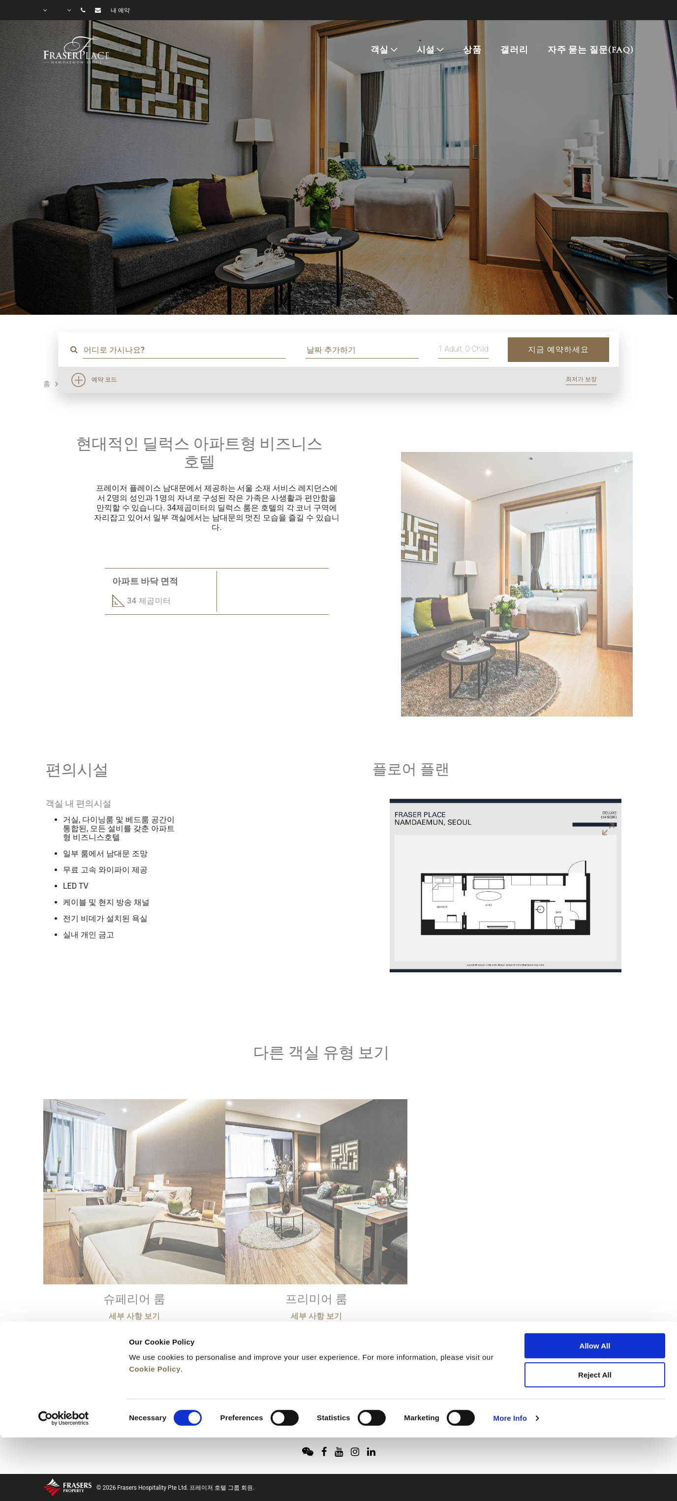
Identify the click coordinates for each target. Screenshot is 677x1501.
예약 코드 (104, 379)
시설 (426, 50)
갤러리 (514, 50)
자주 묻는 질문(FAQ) (591, 50)
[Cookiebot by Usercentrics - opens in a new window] (64, 1365)
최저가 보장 (581, 379)
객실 (379, 50)
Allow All (595, 1293)
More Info (510, 1365)
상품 (472, 50)
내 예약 (120, 10)
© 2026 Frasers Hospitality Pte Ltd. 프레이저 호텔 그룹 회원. (175, 1487)
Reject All (595, 1322)
